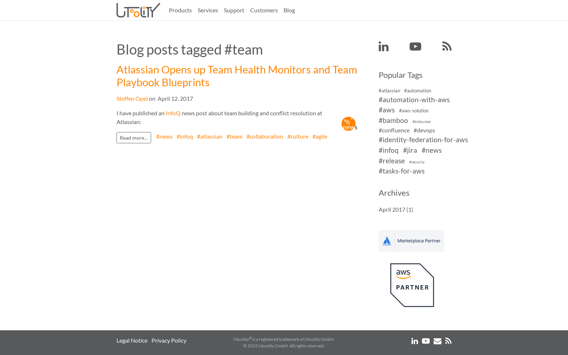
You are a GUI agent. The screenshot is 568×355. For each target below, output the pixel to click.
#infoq (185, 136)
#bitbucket (422, 122)
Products (180, 10)
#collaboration (264, 136)
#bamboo (393, 120)
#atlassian (209, 136)
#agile (319, 136)
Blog (289, 10)
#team (234, 136)
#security (417, 162)
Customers (264, 10)
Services (208, 10)
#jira (410, 150)
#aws (387, 110)
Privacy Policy (168, 340)
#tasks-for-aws (402, 171)
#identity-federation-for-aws (423, 139)
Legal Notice (132, 340)
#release (392, 160)
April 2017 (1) (396, 209)
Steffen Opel (132, 98)
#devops (424, 130)
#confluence (394, 130)
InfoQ (173, 112)
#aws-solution (414, 111)
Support (234, 10)
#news (164, 136)
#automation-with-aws (414, 99)
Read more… (134, 138)
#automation (417, 90)
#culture (297, 136)
